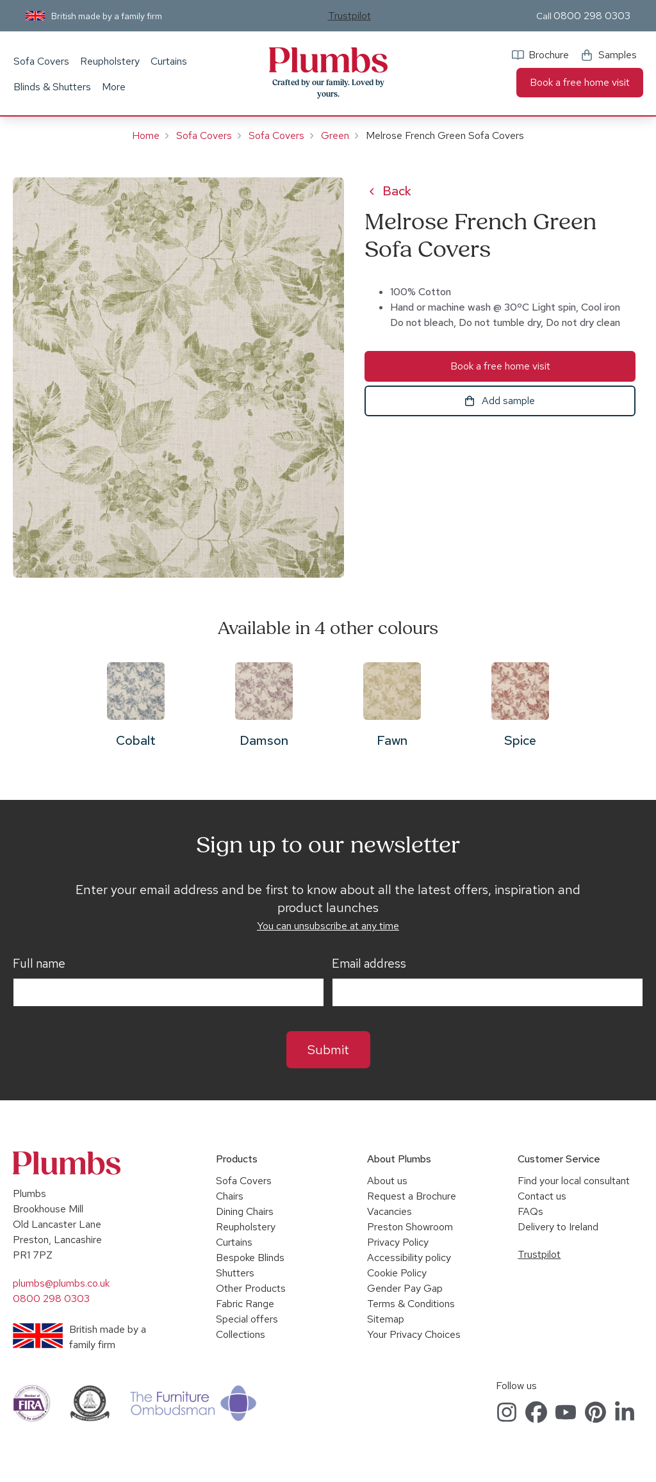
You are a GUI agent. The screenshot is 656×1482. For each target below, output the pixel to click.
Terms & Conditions (411, 1303)
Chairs (229, 1196)
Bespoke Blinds (250, 1257)
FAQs (530, 1211)
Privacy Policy (398, 1242)
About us (387, 1180)
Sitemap (385, 1319)
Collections (240, 1334)
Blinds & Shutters (52, 87)
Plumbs (328, 60)
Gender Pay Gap (405, 1288)
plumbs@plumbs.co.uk (61, 1283)
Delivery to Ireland (558, 1227)
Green (335, 135)
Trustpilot (349, 15)
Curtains (169, 61)
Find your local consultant (574, 1180)
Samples (617, 54)
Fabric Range (245, 1303)
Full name (39, 964)
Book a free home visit (580, 82)
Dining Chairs (245, 1211)
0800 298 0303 (592, 15)
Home (146, 135)
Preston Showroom (410, 1227)
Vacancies (389, 1211)
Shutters (235, 1273)
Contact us (542, 1196)
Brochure (549, 54)
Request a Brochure (411, 1196)
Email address (369, 964)
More (114, 87)
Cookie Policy (397, 1273)
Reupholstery (110, 61)
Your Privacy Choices (414, 1334)
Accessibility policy (409, 1257)
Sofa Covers (41, 61)
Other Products (251, 1288)
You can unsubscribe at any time (328, 925)
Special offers (247, 1319)
